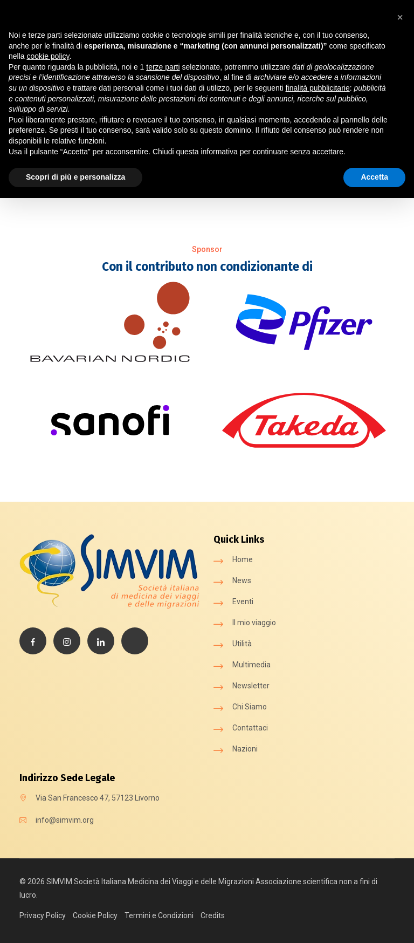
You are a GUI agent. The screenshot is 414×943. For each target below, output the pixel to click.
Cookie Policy (95, 915)
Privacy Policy (42, 915)
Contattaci (250, 727)
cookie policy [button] (47, 56)
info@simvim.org (65, 820)
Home (242, 559)
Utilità (242, 643)
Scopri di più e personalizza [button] (75, 177)
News (241, 580)
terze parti (163, 67)
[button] (400, 17)
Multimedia (251, 664)
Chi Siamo (249, 706)
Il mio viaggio (254, 622)
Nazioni (245, 748)
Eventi (242, 601)
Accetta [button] (374, 177)
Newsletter (251, 685)
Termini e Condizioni (159, 915)
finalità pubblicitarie (318, 88)
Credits (213, 915)
